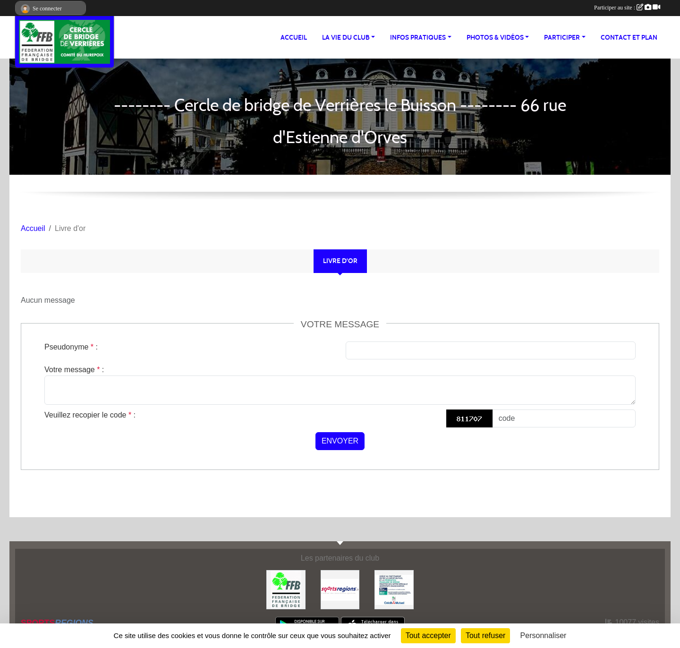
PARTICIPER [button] (562, 38)
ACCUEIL (293, 38)
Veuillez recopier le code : (90, 415)
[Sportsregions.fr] (340, 589)
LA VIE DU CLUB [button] (346, 38)
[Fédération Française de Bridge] (286, 589)
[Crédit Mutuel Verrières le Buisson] (394, 589)
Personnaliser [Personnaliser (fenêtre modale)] (543, 635)
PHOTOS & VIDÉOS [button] (495, 38)
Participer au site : (627, 7)
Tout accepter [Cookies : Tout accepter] (428, 635)
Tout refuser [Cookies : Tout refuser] (485, 635)
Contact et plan (629, 38)
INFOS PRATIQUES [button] (418, 38)
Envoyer (340, 441)
